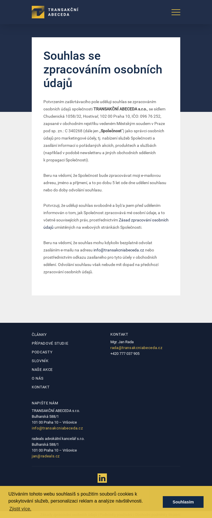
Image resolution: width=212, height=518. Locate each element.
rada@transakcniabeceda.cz (136, 348)
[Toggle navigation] (176, 12)
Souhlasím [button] (183, 502)
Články (39, 334)
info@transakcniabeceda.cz (118, 250)
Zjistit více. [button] (20, 508)
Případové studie (50, 343)
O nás (37, 378)
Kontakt (41, 387)
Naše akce (42, 369)
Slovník (40, 361)
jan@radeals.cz (46, 456)
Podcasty (42, 352)
